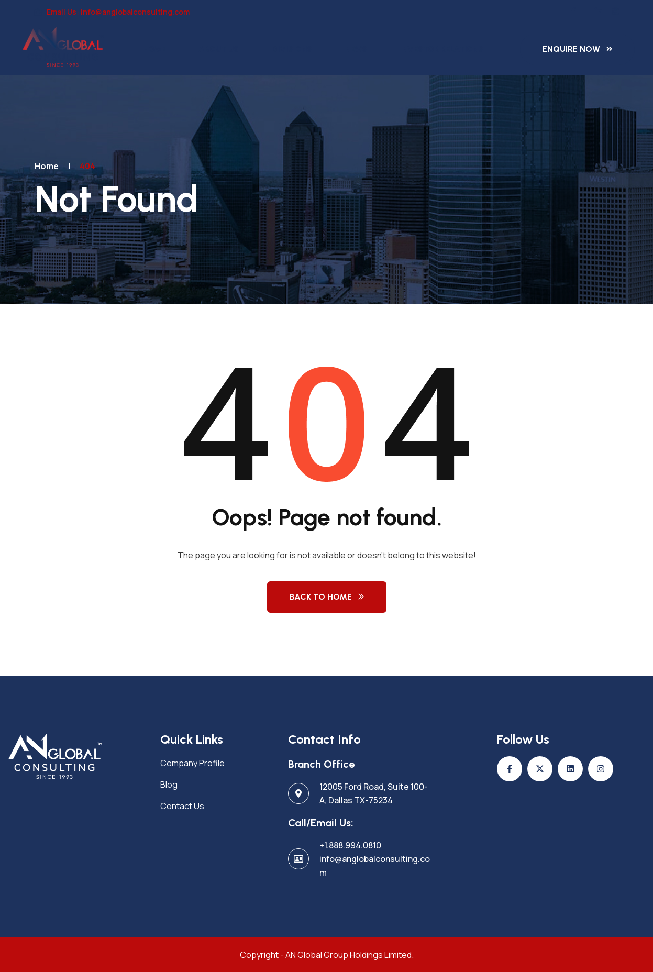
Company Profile (192, 763)
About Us (218, 49)
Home (154, 49)
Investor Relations (441, 49)
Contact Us (182, 806)
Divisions (292, 49)
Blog (169, 784)
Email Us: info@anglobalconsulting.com (112, 12)
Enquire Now (571, 49)
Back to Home (321, 597)
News (356, 49)
